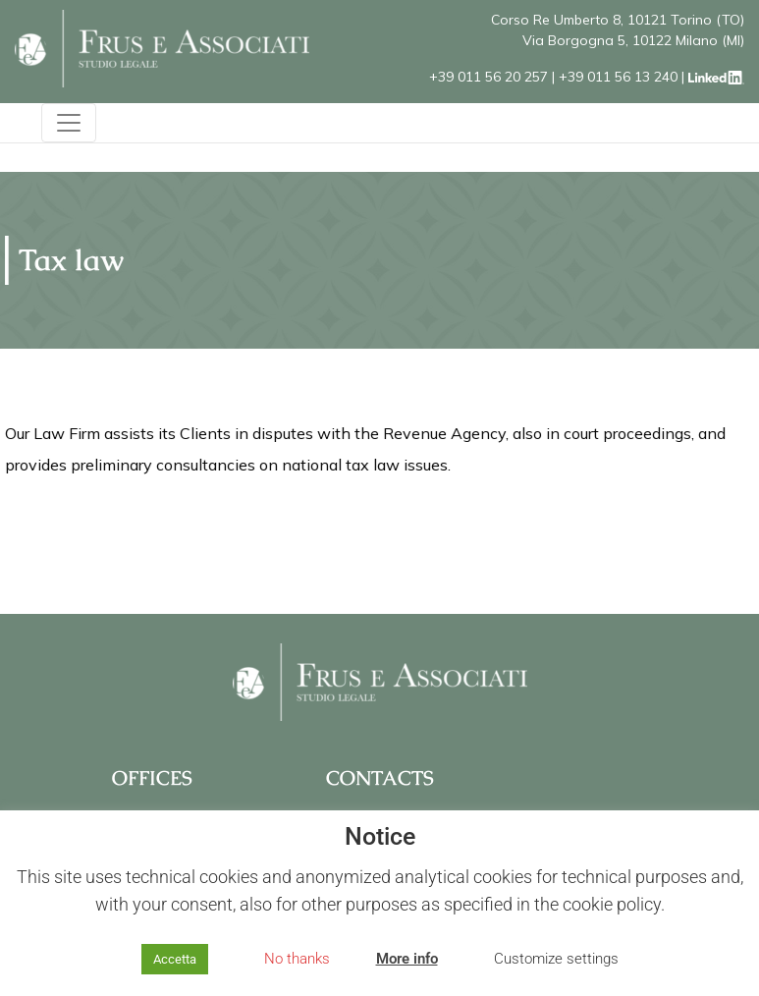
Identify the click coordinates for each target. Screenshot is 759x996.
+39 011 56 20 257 (488, 76)
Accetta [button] (174, 959)
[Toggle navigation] (68, 122)
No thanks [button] (297, 959)
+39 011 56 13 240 (618, 76)
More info (407, 959)
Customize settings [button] (556, 959)
